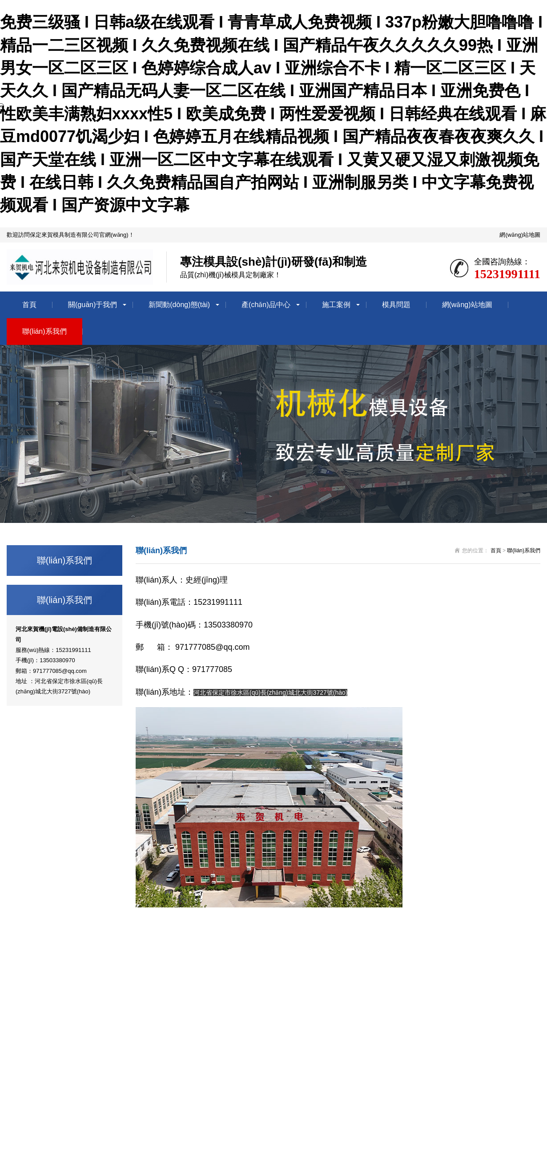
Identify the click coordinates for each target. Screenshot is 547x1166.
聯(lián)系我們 (44, 331)
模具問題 (396, 304)
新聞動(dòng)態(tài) (179, 304)
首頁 (29, 304)
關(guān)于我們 (92, 304)
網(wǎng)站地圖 (519, 234)
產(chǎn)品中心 (265, 304)
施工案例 (336, 304)
